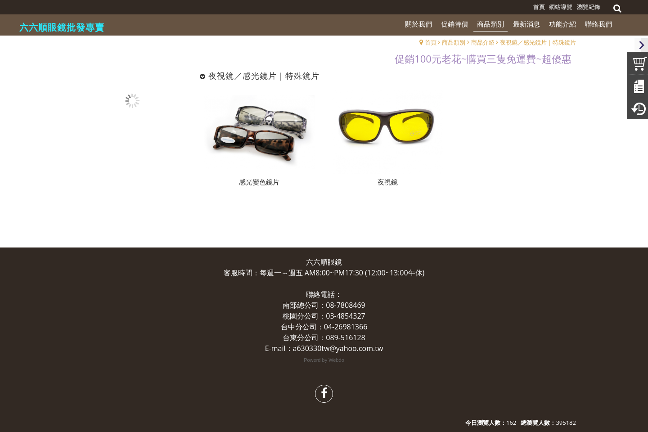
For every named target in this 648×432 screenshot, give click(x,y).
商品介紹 (483, 42)
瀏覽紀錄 (588, 7)
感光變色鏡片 (259, 182)
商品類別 (453, 42)
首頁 (430, 42)
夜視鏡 (388, 182)
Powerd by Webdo (324, 360)
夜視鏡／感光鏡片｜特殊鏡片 (538, 42)
